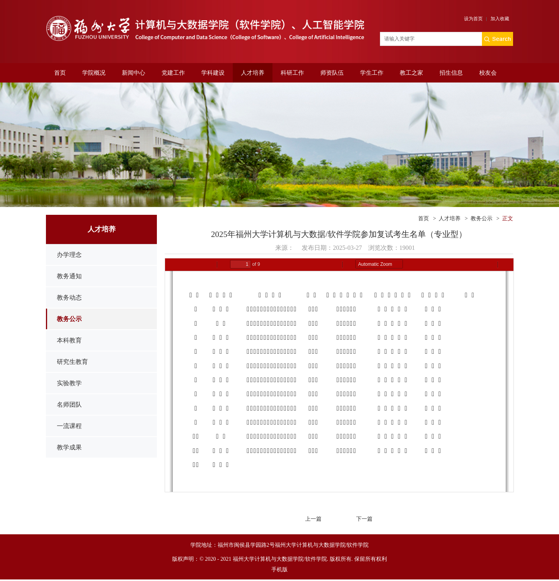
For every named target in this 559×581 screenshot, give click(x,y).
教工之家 (411, 73)
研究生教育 (72, 361)
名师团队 (69, 404)
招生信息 (451, 73)
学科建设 (213, 73)
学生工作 (371, 73)
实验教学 (69, 383)
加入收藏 (499, 18)
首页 (60, 73)
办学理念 (69, 254)
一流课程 (69, 426)
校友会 (488, 73)
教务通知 (69, 276)
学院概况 (93, 73)
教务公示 (69, 319)
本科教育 (69, 340)
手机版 (279, 569)
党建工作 (173, 73)
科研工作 (292, 73)
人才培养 (252, 73)
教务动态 (69, 297)
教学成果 (69, 447)
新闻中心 (133, 73)
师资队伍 (332, 73)
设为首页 (473, 18)
